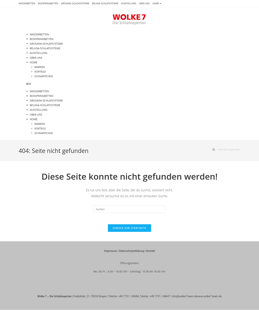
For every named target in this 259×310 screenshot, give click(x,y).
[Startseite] (213, 149)
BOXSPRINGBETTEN (48, 3)
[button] (129, 83)
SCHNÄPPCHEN (43, 76)
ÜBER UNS (144, 3)
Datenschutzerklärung (131, 250)
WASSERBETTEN (27, 3)
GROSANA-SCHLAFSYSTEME (75, 3)
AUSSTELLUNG (128, 3)
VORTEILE (40, 71)
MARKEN (39, 67)
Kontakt (150, 250)
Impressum (110, 250)
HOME (157, 3)
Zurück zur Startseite (129, 228)
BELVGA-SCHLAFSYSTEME (105, 3)
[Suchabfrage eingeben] (129, 209)
